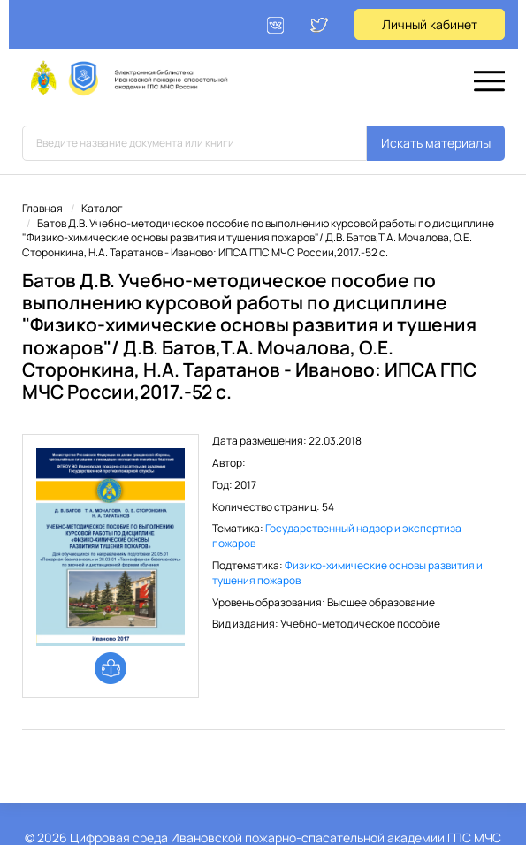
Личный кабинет (429, 24)
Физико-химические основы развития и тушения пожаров (347, 573)
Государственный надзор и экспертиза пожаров (336, 536)
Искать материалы (436, 142)
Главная (42, 208)
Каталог (102, 208)
